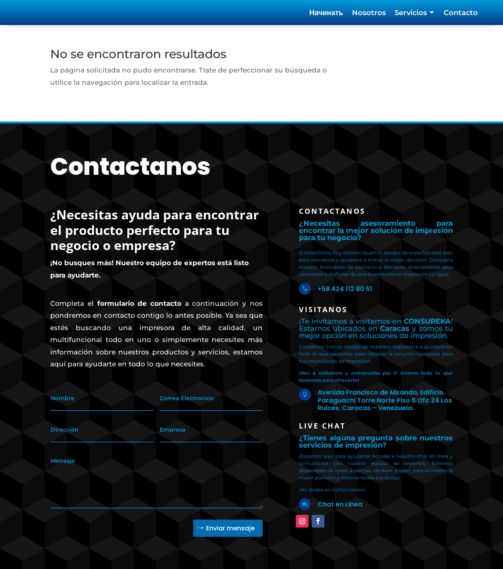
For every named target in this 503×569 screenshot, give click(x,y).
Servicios (411, 13)
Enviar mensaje (230, 522)
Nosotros (369, 13)
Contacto (461, 13)
